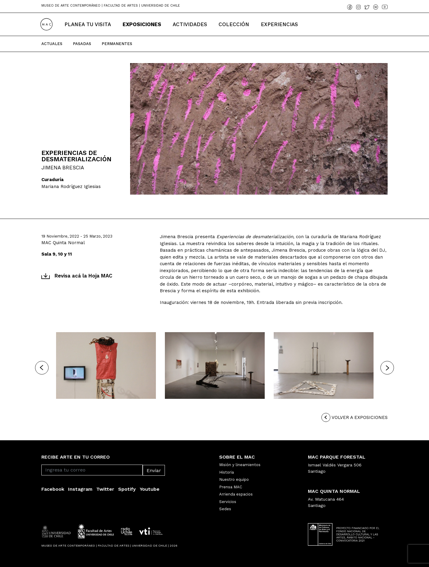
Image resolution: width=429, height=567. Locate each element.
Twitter (105, 489)
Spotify (127, 489)
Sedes (225, 509)
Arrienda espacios (236, 494)
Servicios (227, 501)
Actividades (190, 24)
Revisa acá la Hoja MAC (76, 276)
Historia (226, 472)
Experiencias (279, 24)
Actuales (51, 43)
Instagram (80, 489)
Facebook (52, 489)
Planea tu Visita (87, 24)
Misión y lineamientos (240, 464)
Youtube (149, 489)
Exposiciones (142, 24)
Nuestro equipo (234, 479)
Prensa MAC (230, 487)
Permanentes (117, 43)
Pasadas (82, 43)
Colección (234, 24)
